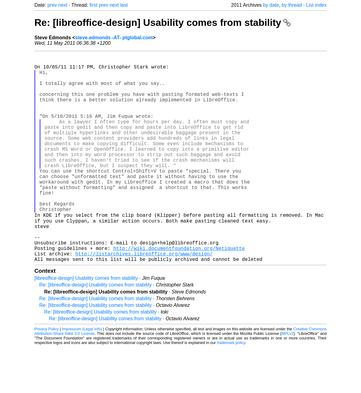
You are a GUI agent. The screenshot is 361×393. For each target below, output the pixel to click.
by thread (292, 5)
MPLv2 (288, 379)
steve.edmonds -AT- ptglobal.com (114, 37)
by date (271, 5)
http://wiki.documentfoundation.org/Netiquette (179, 291)
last (124, 5)
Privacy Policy (46, 374)
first (93, 5)
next (62, 5)
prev (52, 5)
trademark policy (231, 388)
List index (316, 5)
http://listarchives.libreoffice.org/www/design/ (143, 298)
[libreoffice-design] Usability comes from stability (86, 323)
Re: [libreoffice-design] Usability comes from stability (162, 22)
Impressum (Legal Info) (82, 374)
